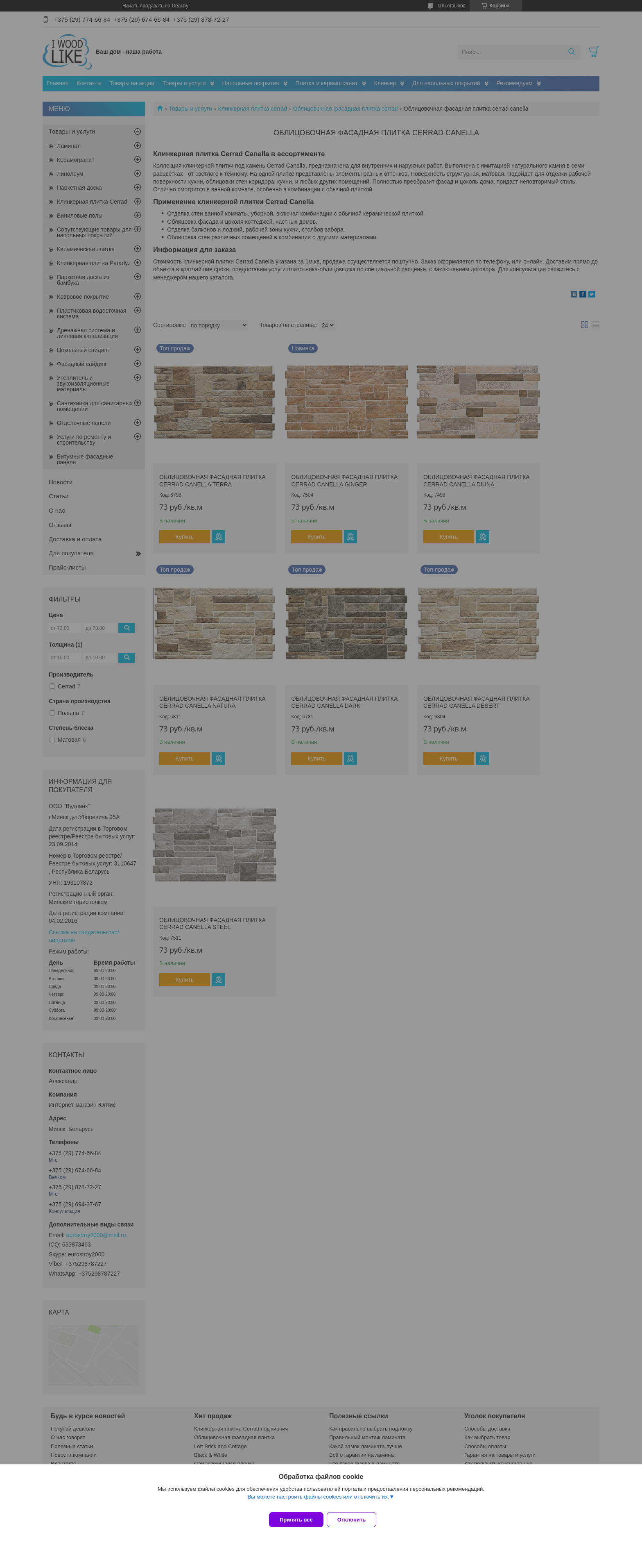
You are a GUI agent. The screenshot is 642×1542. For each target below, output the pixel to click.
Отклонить (356, 1520)
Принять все (296, 1520)
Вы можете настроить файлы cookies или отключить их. (318, 1502)
